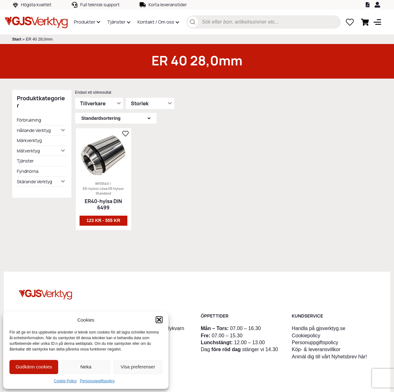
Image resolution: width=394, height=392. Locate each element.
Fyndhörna (28, 171)
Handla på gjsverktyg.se (319, 328)
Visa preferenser (137, 366)
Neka (85, 366)
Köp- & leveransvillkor (316, 349)
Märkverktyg (29, 140)
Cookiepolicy (306, 335)
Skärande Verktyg (34, 182)
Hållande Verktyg (34, 130)
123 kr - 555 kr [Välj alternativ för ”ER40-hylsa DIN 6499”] (103, 220)
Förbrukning (29, 120)
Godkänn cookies (34, 366)
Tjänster (25, 161)
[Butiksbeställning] (116, 118)
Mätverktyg (28, 151)
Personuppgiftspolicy (97, 381)
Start (16, 39)
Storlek (139, 103)
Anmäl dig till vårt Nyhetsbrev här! (329, 356)
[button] (159, 320)
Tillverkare (93, 103)
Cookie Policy (65, 381)
